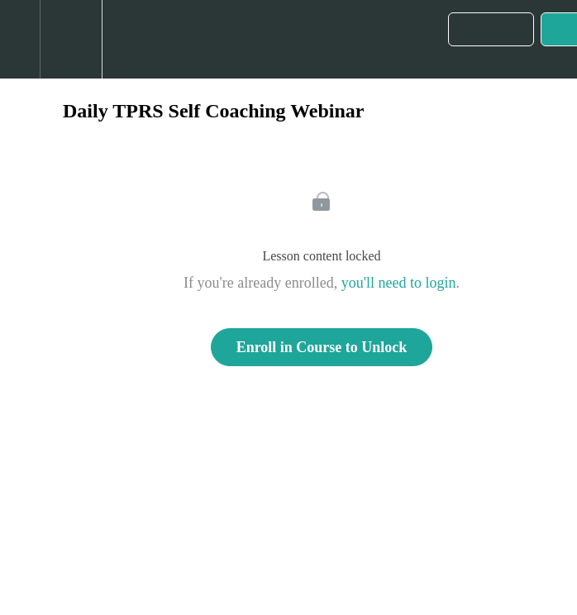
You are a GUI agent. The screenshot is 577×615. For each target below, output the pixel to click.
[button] (20, 39)
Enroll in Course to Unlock (322, 347)
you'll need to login (398, 282)
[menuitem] (71, 39)
